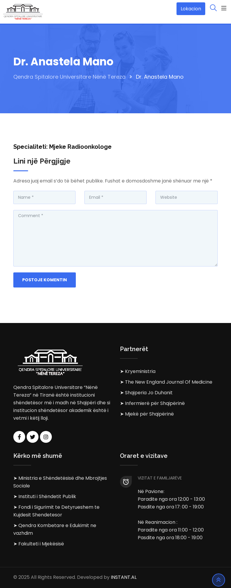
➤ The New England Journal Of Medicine (166, 382)
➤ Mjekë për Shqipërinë (147, 414)
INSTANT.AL (124, 577)
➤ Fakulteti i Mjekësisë (38, 543)
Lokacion (191, 8)
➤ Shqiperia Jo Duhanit (146, 392)
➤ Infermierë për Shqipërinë (152, 403)
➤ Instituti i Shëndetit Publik (44, 496)
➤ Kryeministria (137, 371)
